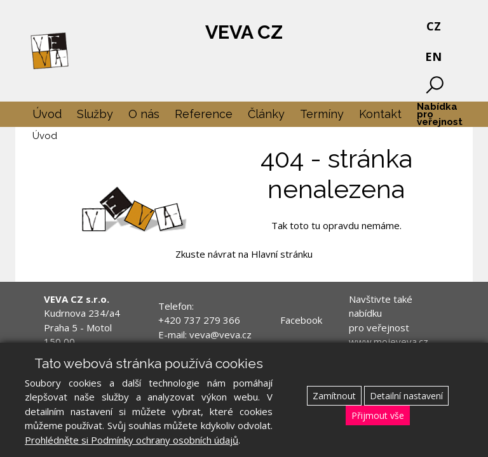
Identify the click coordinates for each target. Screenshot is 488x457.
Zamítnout (334, 396)
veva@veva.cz (220, 334)
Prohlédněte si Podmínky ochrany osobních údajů (131, 440)
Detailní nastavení (406, 396)
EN (433, 56)
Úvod (44, 136)
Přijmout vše (377, 415)
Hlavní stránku (282, 254)
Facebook (301, 320)
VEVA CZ (244, 32)
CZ (433, 26)
